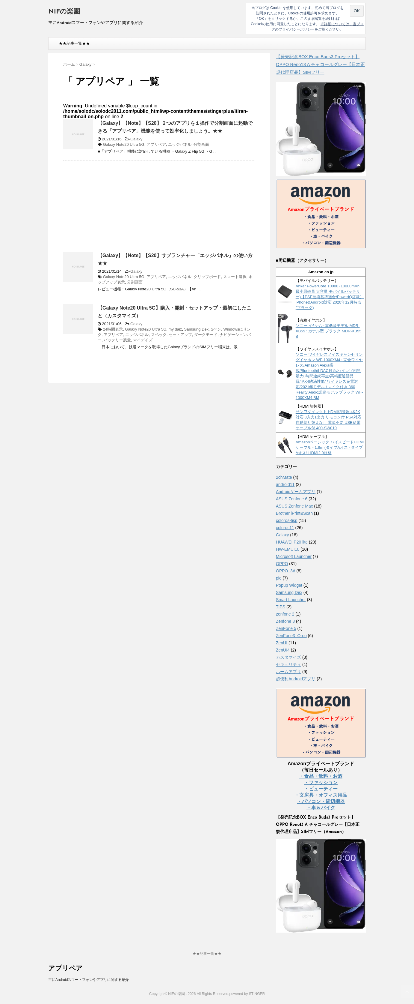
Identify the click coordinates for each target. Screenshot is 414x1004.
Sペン (216, 329)
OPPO (282, 563)
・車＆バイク (320, 807)
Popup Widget (289, 585)
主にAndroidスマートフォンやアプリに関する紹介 (88, 980)
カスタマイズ (288, 657)
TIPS (280, 606)
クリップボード (207, 276)
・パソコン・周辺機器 (321, 801)
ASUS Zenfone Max (294, 506)
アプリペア (156, 144)
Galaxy (136, 139)
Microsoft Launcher (294, 556)
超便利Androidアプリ (295, 678)
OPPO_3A (285, 570)
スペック (159, 334)
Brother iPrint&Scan (294, 513)
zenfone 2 (285, 614)
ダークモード (205, 334)
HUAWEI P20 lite (292, 542)
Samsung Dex (196, 329)
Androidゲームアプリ (295, 491)
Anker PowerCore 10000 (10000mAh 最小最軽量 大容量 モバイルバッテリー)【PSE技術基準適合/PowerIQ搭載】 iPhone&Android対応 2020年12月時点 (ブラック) (330, 297)
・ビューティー (321, 788)
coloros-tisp (286, 520)
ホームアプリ (288, 671)
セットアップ (180, 334)
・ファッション (321, 782)
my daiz (175, 329)
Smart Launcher (291, 599)
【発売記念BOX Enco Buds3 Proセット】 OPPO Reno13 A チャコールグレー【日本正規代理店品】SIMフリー (320, 64)
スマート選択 (235, 276)
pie (279, 578)
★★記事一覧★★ (74, 43)
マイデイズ (142, 340)
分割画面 (201, 144)
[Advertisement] (113, 208)
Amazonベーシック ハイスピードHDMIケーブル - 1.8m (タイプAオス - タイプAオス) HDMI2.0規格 (330, 447)
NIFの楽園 (64, 11)
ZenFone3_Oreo (291, 635)
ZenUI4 (283, 650)
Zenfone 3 (285, 621)
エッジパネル (179, 144)
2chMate (284, 477)
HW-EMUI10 (287, 549)
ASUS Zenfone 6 (291, 498)
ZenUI (281, 642)
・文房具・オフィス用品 (320, 795)
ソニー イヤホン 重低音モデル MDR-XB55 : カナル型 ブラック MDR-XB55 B (329, 331)
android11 (285, 484)
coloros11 (285, 527)
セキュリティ (288, 664)
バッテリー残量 (117, 340)
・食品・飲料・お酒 (320, 776)
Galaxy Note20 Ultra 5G (123, 144)
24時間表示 (113, 329)
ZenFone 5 (286, 628)
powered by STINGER (247, 994)
